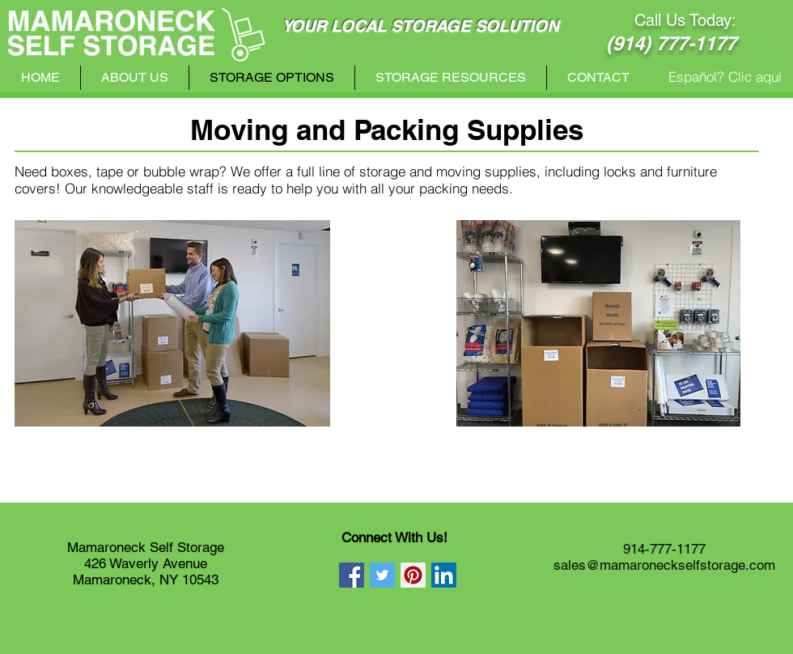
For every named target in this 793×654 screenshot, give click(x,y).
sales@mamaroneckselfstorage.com (664, 565)
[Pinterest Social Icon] (413, 575)
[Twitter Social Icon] (382, 575)
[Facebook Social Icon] (351, 575)
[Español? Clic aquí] (725, 77)
